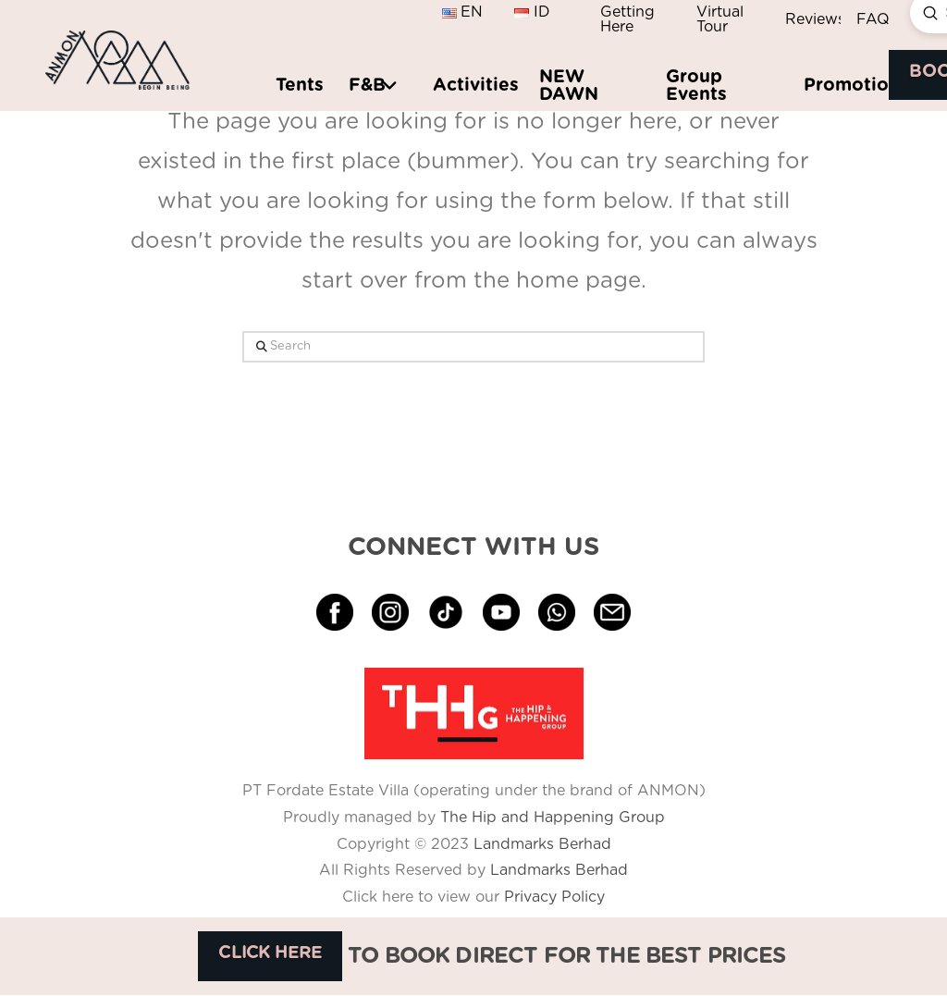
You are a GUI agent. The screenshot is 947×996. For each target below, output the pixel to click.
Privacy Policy (552, 897)
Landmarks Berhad (542, 844)
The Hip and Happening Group (552, 817)
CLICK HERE (270, 953)
